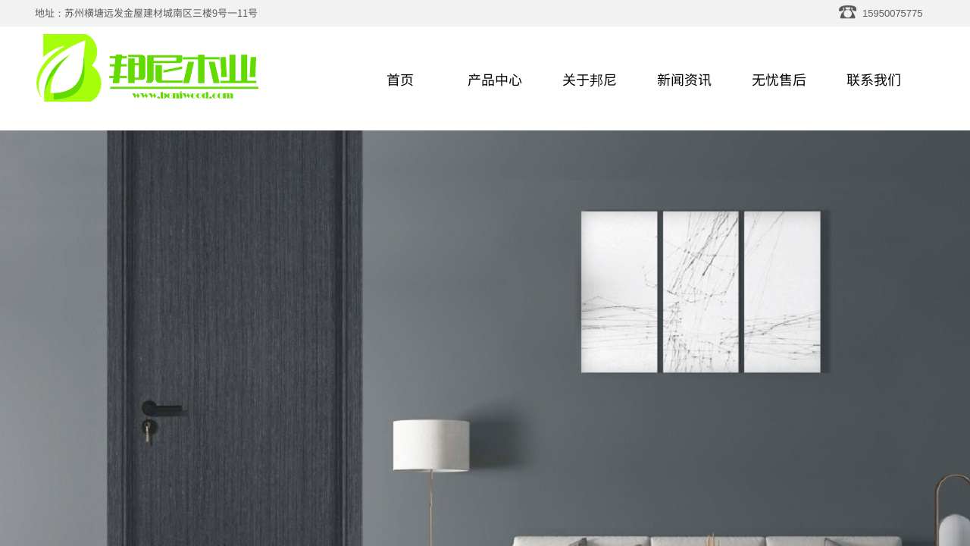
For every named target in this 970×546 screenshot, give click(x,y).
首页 (400, 79)
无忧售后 (779, 79)
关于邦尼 (589, 79)
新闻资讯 (684, 79)
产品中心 (495, 79)
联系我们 (873, 79)
